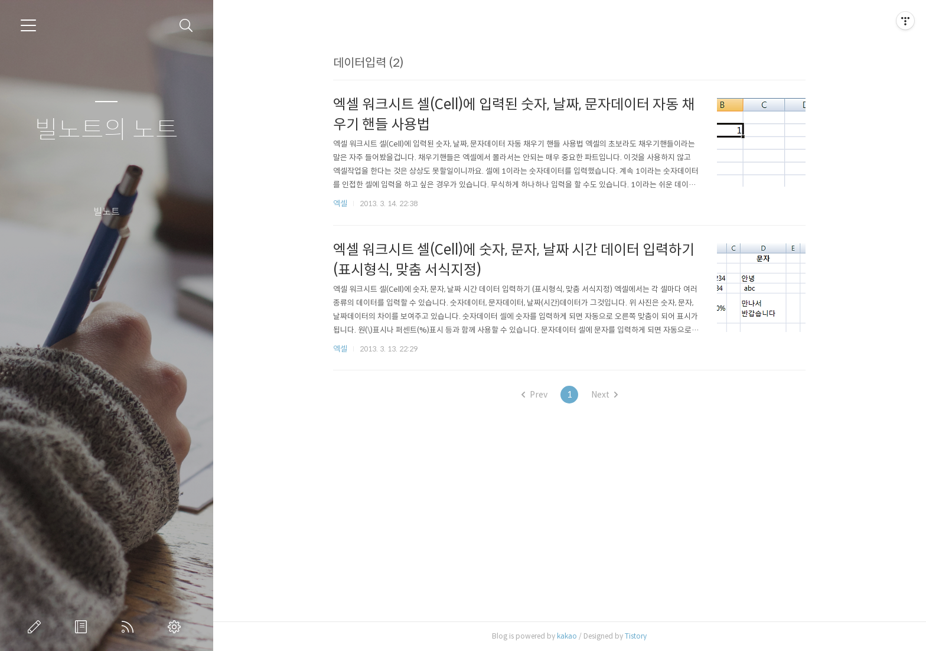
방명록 (83, 627)
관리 (176, 627)
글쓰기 (36, 627)
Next (604, 394)
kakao (567, 636)
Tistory (636, 636)
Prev (534, 394)
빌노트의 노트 (106, 130)
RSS (130, 627)
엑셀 (340, 203)
